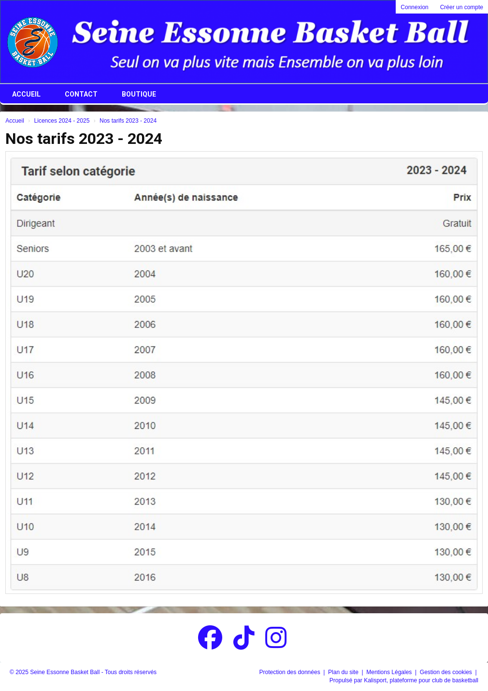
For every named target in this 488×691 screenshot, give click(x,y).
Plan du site (344, 672)
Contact (81, 94)
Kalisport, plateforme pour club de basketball (421, 680)
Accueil (26, 94)
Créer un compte (461, 7)
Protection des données (290, 672)
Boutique (139, 94)
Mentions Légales (389, 672)
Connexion (414, 7)
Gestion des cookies (447, 672)
